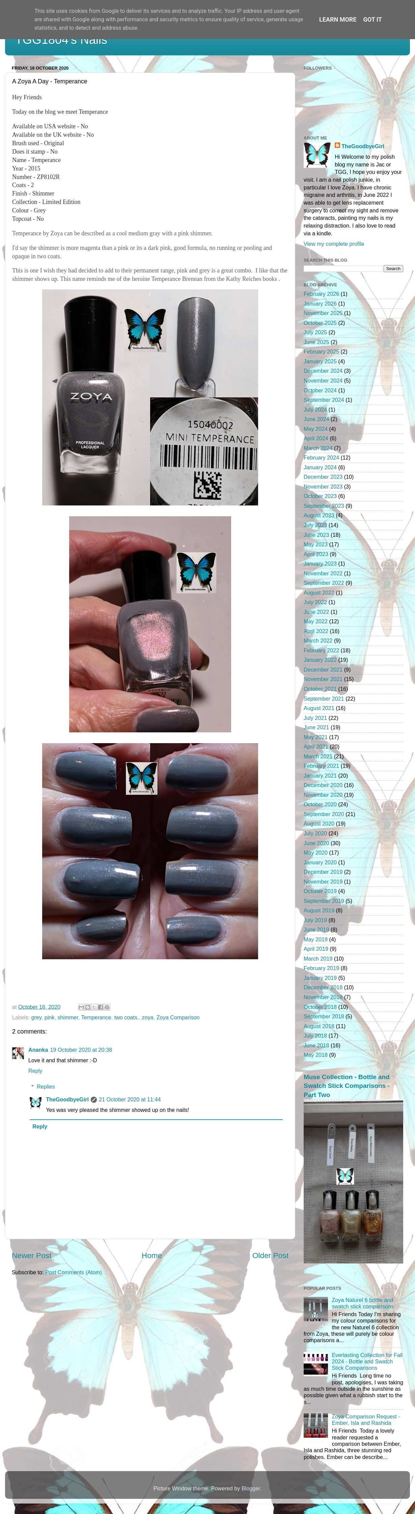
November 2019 (323, 882)
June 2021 (316, 727)
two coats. (126, 1017)
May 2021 (316, 737)
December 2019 (323, 872)
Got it (372, 19)
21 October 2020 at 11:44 (130, 1099)
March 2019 (318, 959)
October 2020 (320, 804)
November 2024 (323, 380)
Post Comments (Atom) (73, 1272)
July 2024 (315, 410)
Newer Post (31, 1255)
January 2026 (320, 304)
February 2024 (321, 457)
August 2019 (319, 910)
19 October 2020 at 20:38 (81, 1050)
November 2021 (323, 679)
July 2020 (315, 833)
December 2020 (323, 785)
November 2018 (323, 997)
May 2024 (316, 429)
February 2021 (321, 766)
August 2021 (319, 708)
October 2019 (320, 891)
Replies (46, 1087)
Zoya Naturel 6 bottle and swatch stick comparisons (363, 1303)
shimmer (68, 1017)
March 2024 (318, 448)
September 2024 (324, 400)
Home (152, 1255)
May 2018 (316, 1055)
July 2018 (315, 1036)
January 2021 (320, 776)
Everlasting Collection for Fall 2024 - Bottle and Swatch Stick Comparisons (367, 1361)
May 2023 (316, 544)
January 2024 (320, 467)
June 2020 (316, 843)
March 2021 (318, 756)
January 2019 (320, 978)
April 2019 (316, 949)
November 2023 (323, 487)
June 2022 (316, 612)
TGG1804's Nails (61, 40)
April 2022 (316, 631)
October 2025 (320, 323)
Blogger (251, 1488)
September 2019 (324, 901)
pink (50, 1017)
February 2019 (321, 968)
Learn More (338, 19)
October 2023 (320, 496)
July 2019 (315, 920)
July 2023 (315, 525)
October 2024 (320, 390)
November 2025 (323, 313)
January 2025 (320, 361)
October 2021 (320, 689)
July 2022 (315, 602)
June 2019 (316, 929)
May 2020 (316, 853)
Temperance (96, 1017)
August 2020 (319, 823)
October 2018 (320, 1007)
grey (36, 1017)
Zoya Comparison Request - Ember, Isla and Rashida (366, 1419)
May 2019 (316, 939)
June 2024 (316, 419)
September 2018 (324, 1016)
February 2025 (321, 351)
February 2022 (321, 650)
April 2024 (316, 438)
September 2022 (324, 583)
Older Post (270, 1255)
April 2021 (316, 746)
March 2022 (318, 640)
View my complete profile (334, 244)
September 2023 (324, 506)
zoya (148, 1017)
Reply (35, 1071)
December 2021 (323, 670)
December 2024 (323, 371)
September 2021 (324, 699)
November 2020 (323, 795)
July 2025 (315, 332)
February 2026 (321, 294)
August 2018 (319, 1026)
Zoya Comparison (178, 1017)
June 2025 (316, 342)
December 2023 (323, 477)
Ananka (38, 1050)
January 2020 (320, 862)
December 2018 (323, 987)
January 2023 (320, 563)
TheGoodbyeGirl (67, 1099)
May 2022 (316, 621)
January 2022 (320, 660)
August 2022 (319, 593)
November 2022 (323, 573)
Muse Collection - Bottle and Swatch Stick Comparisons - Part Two (347, 1085)
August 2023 (319, 515)
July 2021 (315, 718)
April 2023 (316, 554)
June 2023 (316, 535)
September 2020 (324, 814)
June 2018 (316, 1045)
